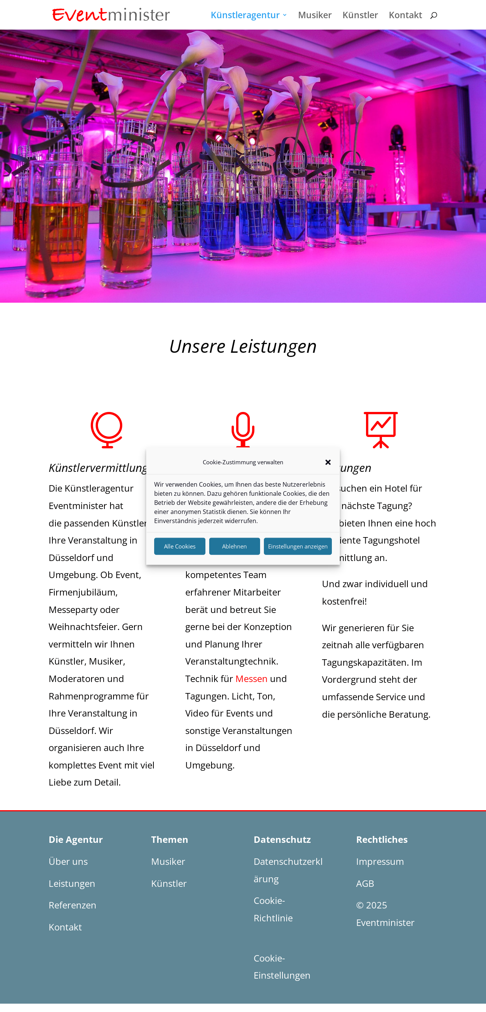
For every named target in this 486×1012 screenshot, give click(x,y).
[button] (328, 466)
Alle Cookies (180, 550)
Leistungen (72, 883)
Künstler (360, 16)
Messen (251, 678)
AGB (365, 883)
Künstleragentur (245, 16)
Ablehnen (234, 550)
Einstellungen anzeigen (298, 550)
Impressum (380, 861)
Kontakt (405, 16)
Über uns (68, 861)
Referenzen (72, 905)
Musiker (315, 16)
